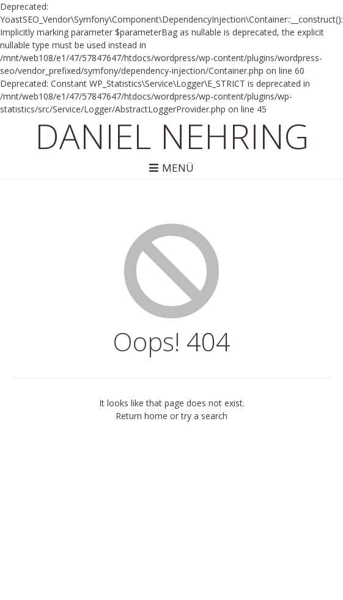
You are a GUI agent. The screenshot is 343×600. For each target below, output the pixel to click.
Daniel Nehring (172, 136)
